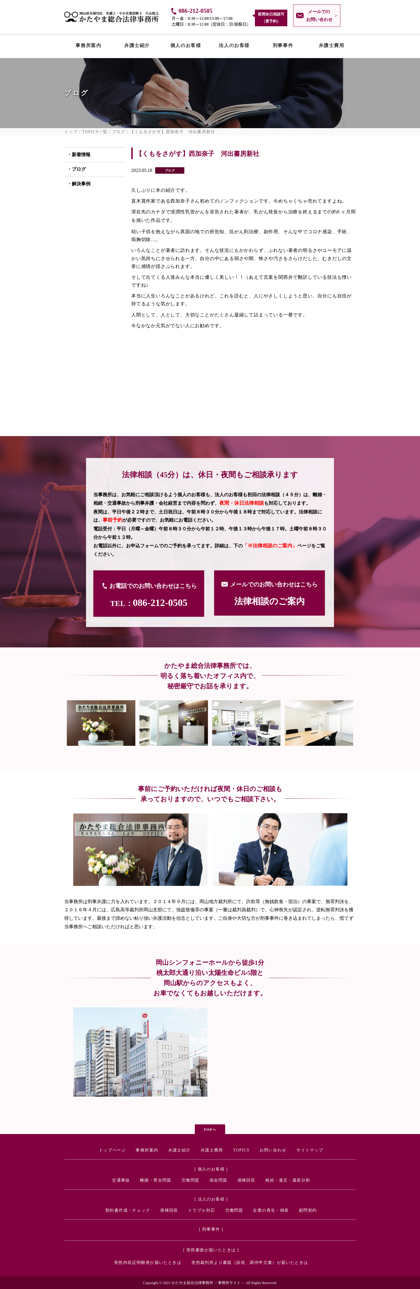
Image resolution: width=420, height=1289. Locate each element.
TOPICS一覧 (95, 132)
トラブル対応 (201, 1210)
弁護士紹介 (137, 47)
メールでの (317, 16)
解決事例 (81, 183)
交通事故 (121, 1180)
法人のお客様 (234, 47)
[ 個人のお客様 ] (211, 1169)
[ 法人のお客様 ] (211, 1199)
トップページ (112, 1150)
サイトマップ (309, 1150)
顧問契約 (308, 1210)
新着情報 (81, 154)
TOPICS (241, 1150)
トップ (71, 132)
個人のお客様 (185, 47)
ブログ (118, 132)
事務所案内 (88, 47)
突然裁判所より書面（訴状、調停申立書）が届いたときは (249, 1262)
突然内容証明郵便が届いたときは (147, 1262)
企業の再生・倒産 (271, 1210)
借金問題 (218, 1180)
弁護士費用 (331, 47)
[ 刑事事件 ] (211, 1229)
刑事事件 (283, 47)
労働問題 (190, 1180)
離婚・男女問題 (156, 1180)
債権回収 (246, 1180)
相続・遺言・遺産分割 (287, 1180)
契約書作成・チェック (127, 1210)
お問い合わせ (273, 1150)
